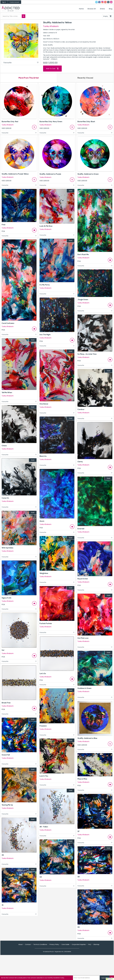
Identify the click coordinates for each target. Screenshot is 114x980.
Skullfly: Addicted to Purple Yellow (15, 174)
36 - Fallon (44, 827)
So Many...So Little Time (87, 354)
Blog (110, 9)
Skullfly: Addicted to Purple (50, 174)
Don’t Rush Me (83, 254)
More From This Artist (29, 78)
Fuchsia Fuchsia (46, 623)
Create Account (14, 2)
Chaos (4, 446)
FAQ (89, 969)
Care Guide (65, 969)
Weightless (44, 573)
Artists (102, 9)
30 (78, 927)
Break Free (6, 703)
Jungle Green (82, 300)
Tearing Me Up (7, 805)
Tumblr (108, 2)
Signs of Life (6, 598)
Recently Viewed (85, 78)
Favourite (21, 62)
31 (2, 905)
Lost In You (44, 776)
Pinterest (105, 2)
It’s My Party (45, 285)
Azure (42, 521)
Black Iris (43, 456)
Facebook (99, 2)
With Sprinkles (7, 548)
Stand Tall (6, 755)
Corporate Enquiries (79, 969)
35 (3, 855)
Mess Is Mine (82, 779)
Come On (5, 498)
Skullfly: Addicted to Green (88, 174)
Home (81, 9)
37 (78, 831)
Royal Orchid (82, 579)
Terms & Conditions (40, 969)
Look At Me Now (46, 226)
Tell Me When (7, 392)
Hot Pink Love (82, 638)
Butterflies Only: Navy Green (51, 122)
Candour (80, 409)
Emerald (80, 529)
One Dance (44, 404)
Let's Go (43, 673)
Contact (111, 2)
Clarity (80, 462)
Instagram (102, 2)
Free (3, 225)
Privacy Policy (54, 969)
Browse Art (92, 9)
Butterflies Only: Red (10, 122)
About (20, 969)
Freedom (43, 726)
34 (41, 877)
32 (78, 877)
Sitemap (96, 969)
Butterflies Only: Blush (86, 122)
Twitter (96, 2)
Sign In (4, 2)
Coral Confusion (8, 323)
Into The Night (45, 335)
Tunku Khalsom (51, 26)
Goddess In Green (84, 688)
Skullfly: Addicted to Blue (87, 738)
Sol (3, 650)
